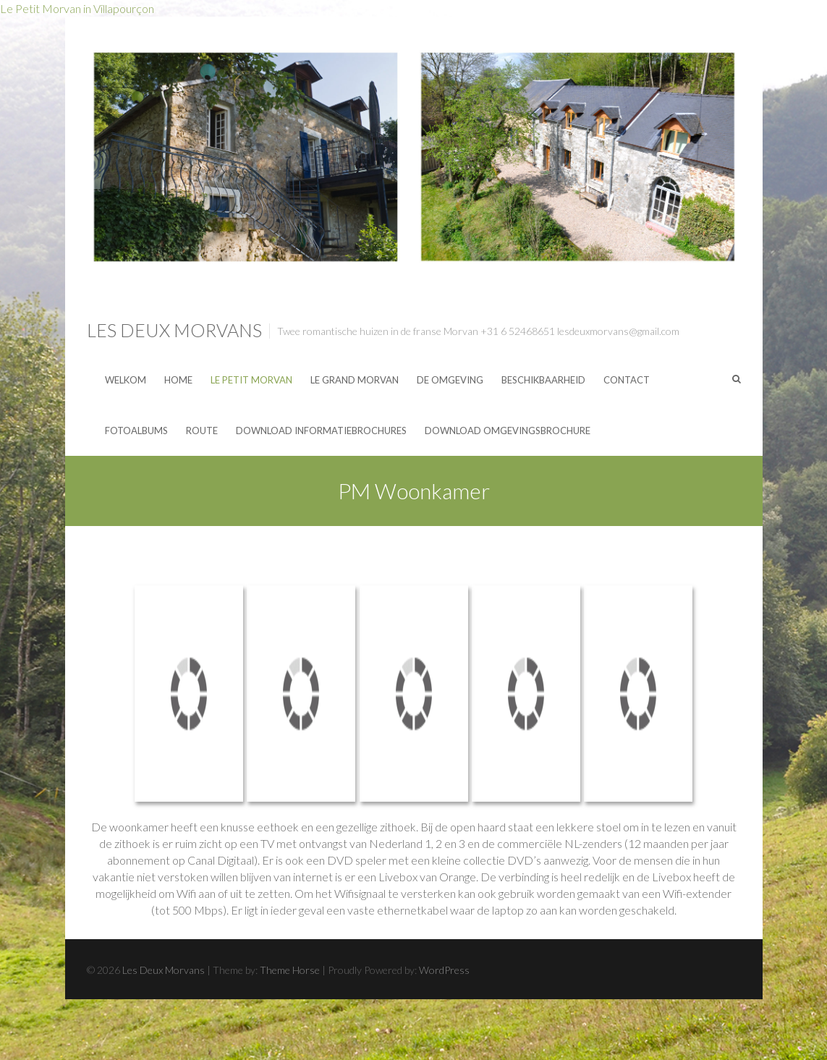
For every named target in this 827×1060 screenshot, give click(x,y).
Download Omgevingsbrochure (507, 430)
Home (178, 380)
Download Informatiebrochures (321, 430)
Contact (626, 380)
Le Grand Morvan (354, 380)
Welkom (125, 380)
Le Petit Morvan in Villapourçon (77, 8)
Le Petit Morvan (251, 380)
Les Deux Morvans (174, 330)
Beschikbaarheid (543, 380)
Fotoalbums (136, 430)
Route (202, 430)
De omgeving (450, 380)
